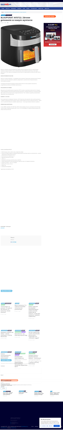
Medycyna (47, 8)
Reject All (50, 425)
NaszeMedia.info (24, 426)
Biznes (28, 8)
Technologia (34, 8)
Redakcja (36, 426)
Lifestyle (7, 8)
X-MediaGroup (13, 427)
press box (2, 263)
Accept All (56, 425)
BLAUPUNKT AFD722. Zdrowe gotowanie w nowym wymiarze (15, 12)
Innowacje (13, 8)
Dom (24, 8)
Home (3, 8)
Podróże (19, 8)
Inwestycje (40, 8)
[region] (50, 423)
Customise (44, 425)
